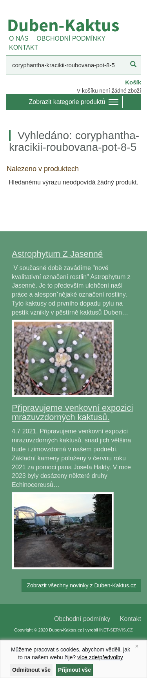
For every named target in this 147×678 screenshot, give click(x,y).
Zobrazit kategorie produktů (73, 102)
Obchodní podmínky (82, 618)
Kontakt (130, 618)
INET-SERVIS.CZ (116, 630)
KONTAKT (23, 47)
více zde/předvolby (100, 657)
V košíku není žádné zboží (109, 91)
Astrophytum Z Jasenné (57, 254)
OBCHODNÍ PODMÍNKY (70, 38)
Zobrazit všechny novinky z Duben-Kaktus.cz (81, 585)
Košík (133, 82)
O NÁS (19, 38)
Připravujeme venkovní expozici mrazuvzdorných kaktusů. (72, 412)
